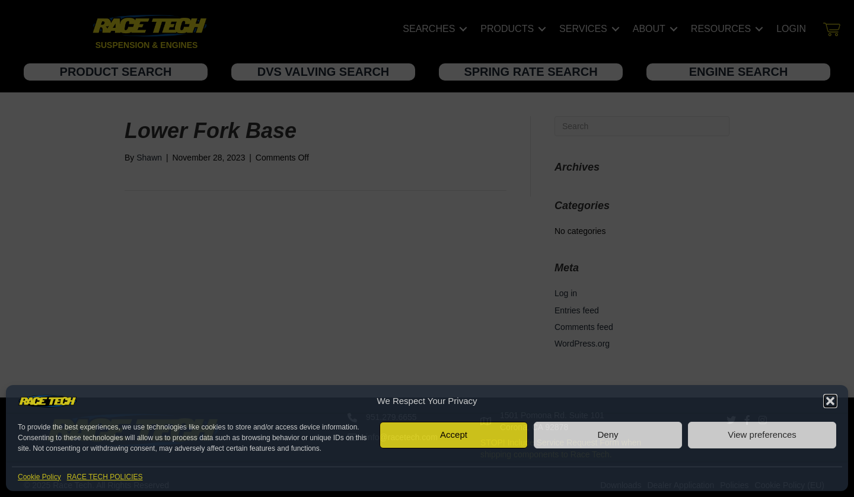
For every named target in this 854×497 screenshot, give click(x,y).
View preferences (762, 434)
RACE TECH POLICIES (105, 477)
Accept (453, 434)
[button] (830, 401)
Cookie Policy (39, 477)
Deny (607, 434)
